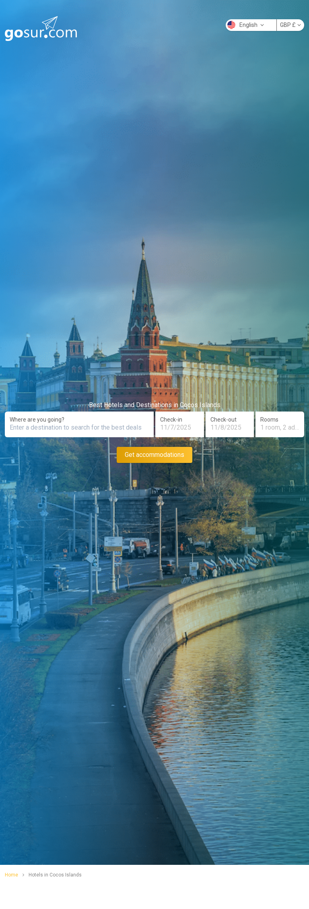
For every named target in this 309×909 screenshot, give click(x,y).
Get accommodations (154, 455)
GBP (290, 25)
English (245, 25)
